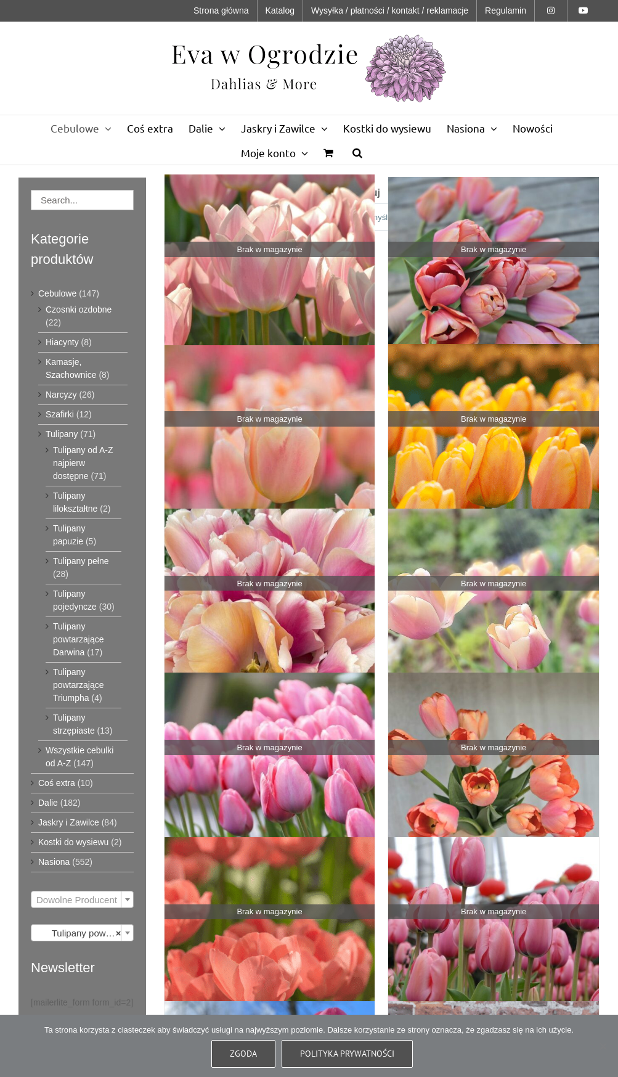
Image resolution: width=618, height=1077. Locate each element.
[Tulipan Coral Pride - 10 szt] (493, 614)
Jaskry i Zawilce (68, 822)
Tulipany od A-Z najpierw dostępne (83, 463)
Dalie (48, 803)
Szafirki (60, 414)
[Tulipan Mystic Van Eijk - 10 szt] (270, 778)
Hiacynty (62, 342)
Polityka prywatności (347, 1053)
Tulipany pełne (81, 561)
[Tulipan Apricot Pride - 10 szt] (270, 449)
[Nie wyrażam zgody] (602, 1046)
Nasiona (54, 862)
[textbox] (82, 900)
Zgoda (243, 1053)
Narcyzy (61, 394)
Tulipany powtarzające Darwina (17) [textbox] (84, 933)
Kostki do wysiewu (73, 842)
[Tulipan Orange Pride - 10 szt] (493, 778)
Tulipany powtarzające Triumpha (78, 685)
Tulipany (62, 434)
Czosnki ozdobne (79, 309)
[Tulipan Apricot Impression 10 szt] (493, 282)
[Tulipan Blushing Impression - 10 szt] (270, 614)
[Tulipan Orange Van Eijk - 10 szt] (270, 942)
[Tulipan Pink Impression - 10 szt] (493, 942)
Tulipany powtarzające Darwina (78, 639)
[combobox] (82, 899)
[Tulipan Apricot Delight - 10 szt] (270, 279)
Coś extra (56, 783)
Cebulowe (57, 293)
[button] (357, 152)
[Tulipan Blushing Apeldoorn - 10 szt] (493, 449)
